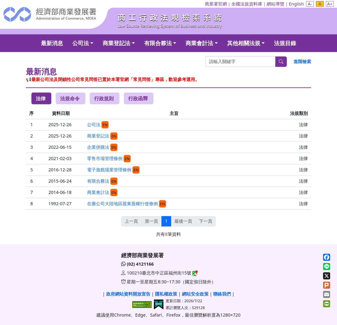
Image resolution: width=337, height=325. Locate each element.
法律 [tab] (41, 98)
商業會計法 (199, 43)
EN (105, 124)
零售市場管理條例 (105, 158)
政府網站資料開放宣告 (128, 294)
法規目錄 (285, 43)
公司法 (80, 43)
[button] (310, 4)
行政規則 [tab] (104, 98)
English (296, 4)
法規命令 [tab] (70, 98)
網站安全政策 (195, 294)
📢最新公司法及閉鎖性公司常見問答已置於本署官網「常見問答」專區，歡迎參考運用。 (112, 79)
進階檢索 (302, 61)
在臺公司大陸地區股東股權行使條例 (122, 204)
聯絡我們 (222, 294)
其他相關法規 (243, 43)
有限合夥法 (158, 43)
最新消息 (52, 43)
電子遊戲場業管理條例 (109, 170)
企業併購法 (98, 147)
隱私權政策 (166, 294)
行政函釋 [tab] (138, 98)
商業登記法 (116, 43)
